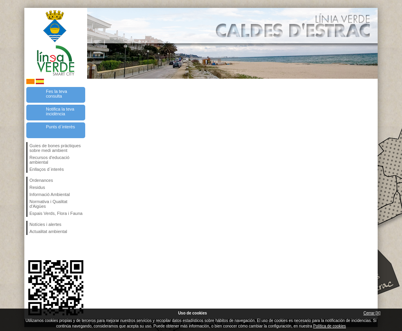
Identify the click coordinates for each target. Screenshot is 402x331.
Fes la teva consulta (56, 93)
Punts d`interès (60, 126)
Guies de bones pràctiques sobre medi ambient (55, 148)
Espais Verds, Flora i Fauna (55, 213)
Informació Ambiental (49, 194)
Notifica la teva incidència (60, 111)
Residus (37, 187)
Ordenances (41, 180)
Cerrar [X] (372, 313)
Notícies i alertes (45, 224)
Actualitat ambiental (48, 231)
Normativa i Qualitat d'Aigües (48, 204)
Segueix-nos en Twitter (44, 247)
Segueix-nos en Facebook (31, 247)
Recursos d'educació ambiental (49, 160)
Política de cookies (329, 326)
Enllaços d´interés (46, 169)
